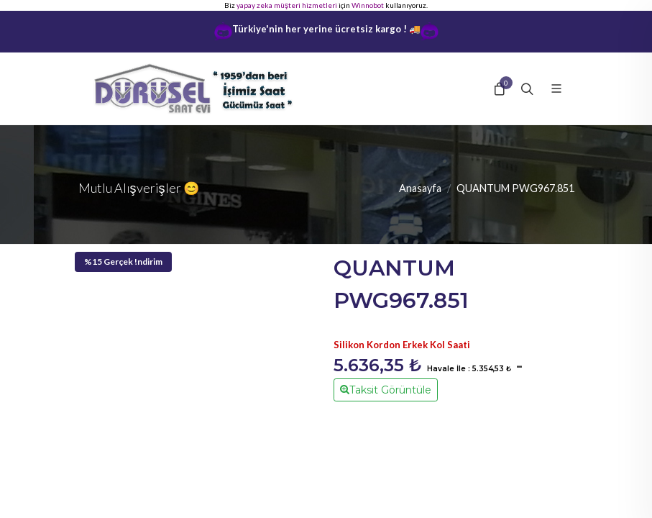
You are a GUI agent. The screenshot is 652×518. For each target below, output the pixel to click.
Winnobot (368, 5)
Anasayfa (420, 188)
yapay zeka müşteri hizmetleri (287, 5)
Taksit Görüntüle (385, 389)
